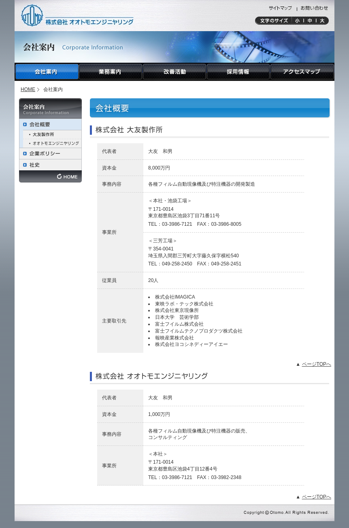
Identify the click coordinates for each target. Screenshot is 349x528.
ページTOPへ (316, 364)
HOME (28, 89)
